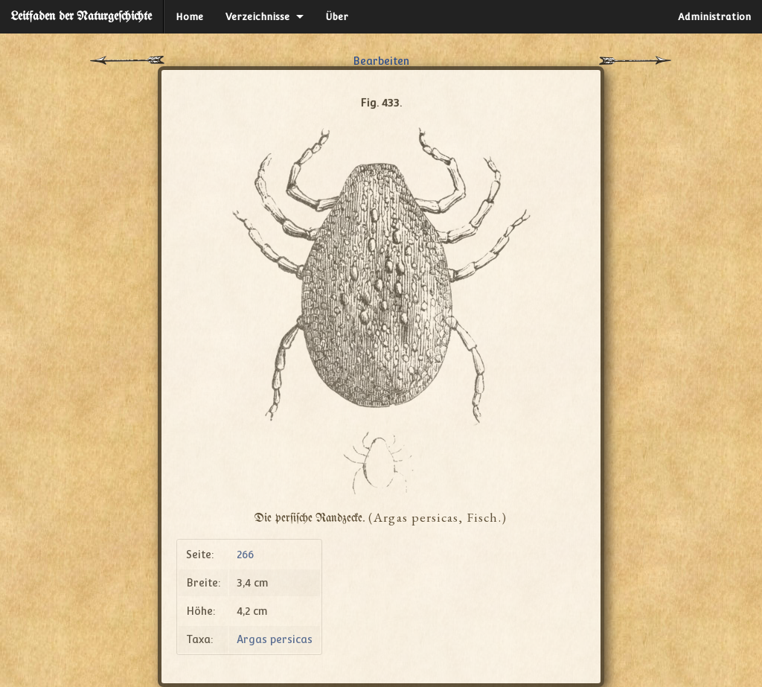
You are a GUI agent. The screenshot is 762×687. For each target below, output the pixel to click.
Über (337, 16)
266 (245, 554)
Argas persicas (275, 639)
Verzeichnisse (257, 16)
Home (189, 16)
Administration (714, 16)
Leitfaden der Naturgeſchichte (81, 16)
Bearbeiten (381, 61)
